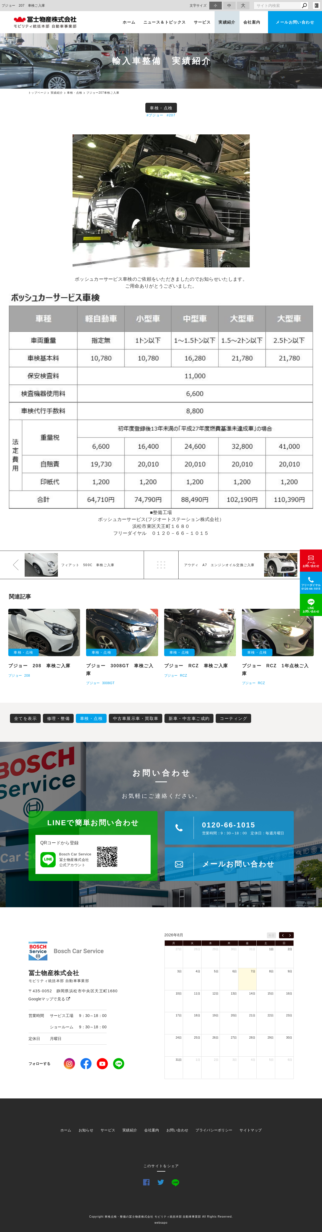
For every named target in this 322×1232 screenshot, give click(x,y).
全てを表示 (25, 718)
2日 (290, 949)
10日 (179, 993)
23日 (289, 1015)
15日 (271, 993)
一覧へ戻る (161, 565)
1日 (271, 949)
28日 (197, 949)
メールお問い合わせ (295, 22)
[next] (290, 935)
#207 (171, 115)
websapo (161, 1222)
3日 (179, 971)
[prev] (283, 935)
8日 (271, 971)
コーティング (233, 718)
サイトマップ (250, 1130)
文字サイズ (198, 5)
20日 (234, 1015)
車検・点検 (161, 108)
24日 (179, 1037)
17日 (179, 1015)
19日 (215, 1015)
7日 (253, 971)
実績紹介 (227, 22)
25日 (197, 1037)
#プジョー (154, 115)
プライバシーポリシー (213, 1130)
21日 (252, 1015)
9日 (290, 971)
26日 (215, 1037)
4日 (198, 971)
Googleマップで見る (49, 999)
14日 (252, 993)
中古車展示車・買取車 (136, 718)
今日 (271, 935)
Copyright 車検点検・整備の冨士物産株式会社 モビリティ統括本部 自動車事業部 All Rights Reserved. (161, 1216)
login (316, 5)
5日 (216, 971)
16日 (289, 993)
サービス (202, 22)
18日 (197, 1015)
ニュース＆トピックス (164, 22)
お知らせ (86, 1130)
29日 (215, 949)
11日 (197, 993)
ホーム (129, 22)
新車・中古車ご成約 (189, 718)
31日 (252, 949)
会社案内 (252, 22)
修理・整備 (58, 718)
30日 (234, 949)
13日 (234, 993)
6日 (235, 971)
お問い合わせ (177, 1130)
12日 (215, 993)
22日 (271, 1015)
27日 (179, 949)
